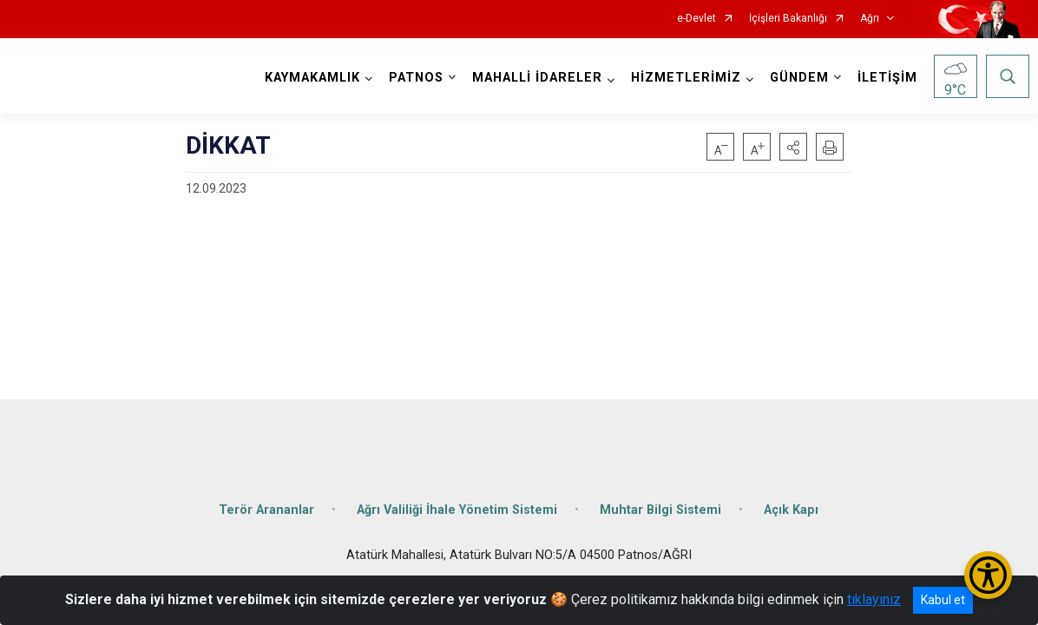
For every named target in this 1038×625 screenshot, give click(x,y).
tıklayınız (874, 599)
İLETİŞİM (883, 77)
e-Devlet (696, 18)
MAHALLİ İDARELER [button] (533, 77)
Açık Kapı (791, 497)
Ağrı (869, 18)
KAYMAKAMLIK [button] (308, 77)
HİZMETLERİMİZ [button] (682, 77)
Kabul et (943, 600)
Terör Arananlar (266, 497)
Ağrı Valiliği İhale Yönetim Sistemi (457, 497)
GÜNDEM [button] (794, 77)
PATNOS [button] (411, 77)
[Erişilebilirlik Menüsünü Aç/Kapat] (988, 575)
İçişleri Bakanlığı (788, 18)
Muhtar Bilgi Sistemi (660, 497)
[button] (793, 147)
